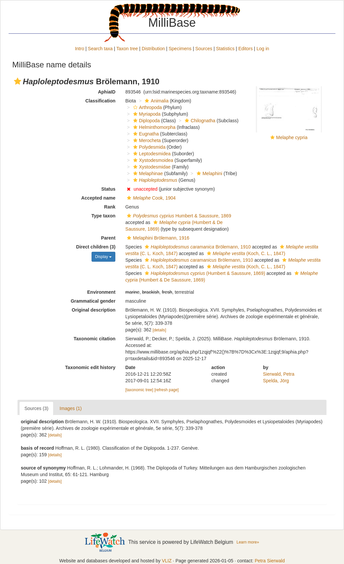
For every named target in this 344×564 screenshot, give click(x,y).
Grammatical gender (93, 301)
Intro (79, 48)
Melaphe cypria (292, 137)
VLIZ (167, 560)
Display (103, 256)
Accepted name (98, 198)
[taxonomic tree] (139, 390)
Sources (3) (36, 408)
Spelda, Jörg (276, 380)
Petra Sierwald (270, 560)
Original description (93, 310)
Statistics (225, 48)
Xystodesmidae (151, 166)
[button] (17, 81)
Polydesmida (149, 147)
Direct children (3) (95, 246)
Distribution (153, 48)
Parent (108, 238)
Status (108, 189)
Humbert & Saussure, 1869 (178, 215)
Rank (109, 206)
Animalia (156, 100)
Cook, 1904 (150, 198)
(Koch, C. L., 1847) (245, 253)
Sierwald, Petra (278, 374)
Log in (262, 48)
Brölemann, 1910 (197, 246)
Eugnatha (145, 133)
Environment (101, 292)
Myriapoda (146, 114)
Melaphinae (147, 173)
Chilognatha (199, 120)
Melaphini (208, 173)
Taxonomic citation (95, 338)
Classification (100, 100)
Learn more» (248, 542)
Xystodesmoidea (152, 160)
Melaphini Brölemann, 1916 (157, 238)
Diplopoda (146, 120)
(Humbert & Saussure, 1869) (204, 273)
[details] (159, 330)
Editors (245, 48)
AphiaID (106, 91)
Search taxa (100, 48)
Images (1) (70, 408)
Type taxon (103, 215)
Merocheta (146, 140)
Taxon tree (127, 48)
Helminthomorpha (154, 127)
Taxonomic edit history (90, 367)
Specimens (180, 48)
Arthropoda (147, 107)
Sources (203, 48)
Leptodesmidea (151, 153)
